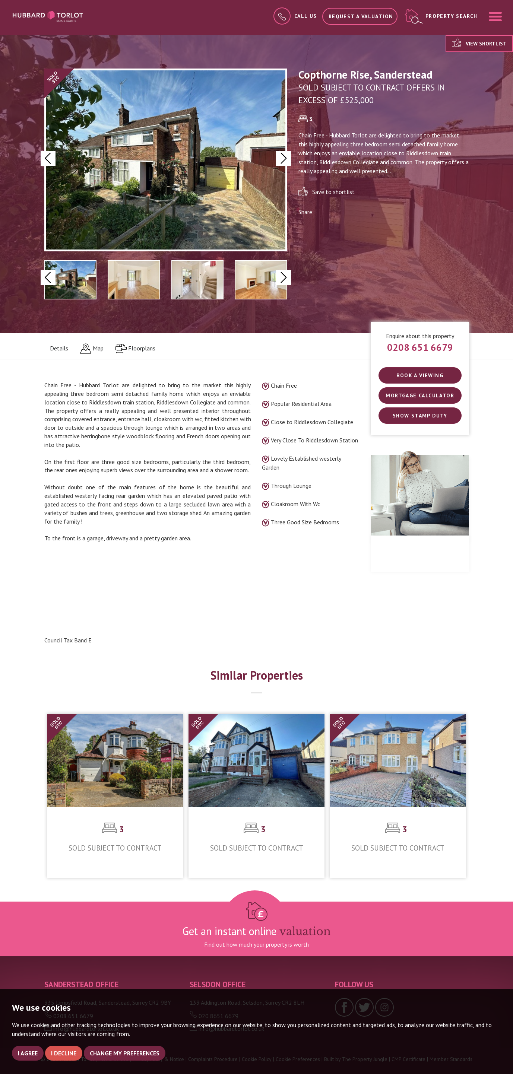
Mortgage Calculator (420, 395)
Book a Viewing (419, 375)
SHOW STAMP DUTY (420, 415)
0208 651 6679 (420, 347)
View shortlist (479, 42)
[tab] (92, 349)
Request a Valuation (361, 16)
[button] (48, 158)
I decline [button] (63, 1053)
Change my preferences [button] (124, 1053)
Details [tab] (59, 348)
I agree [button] (28, 1053)
